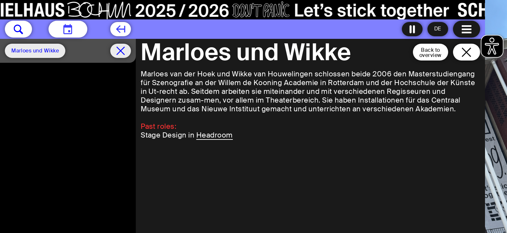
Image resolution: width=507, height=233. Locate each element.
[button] (18, 29)
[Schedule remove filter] (120, 51)
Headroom (214, 135)
